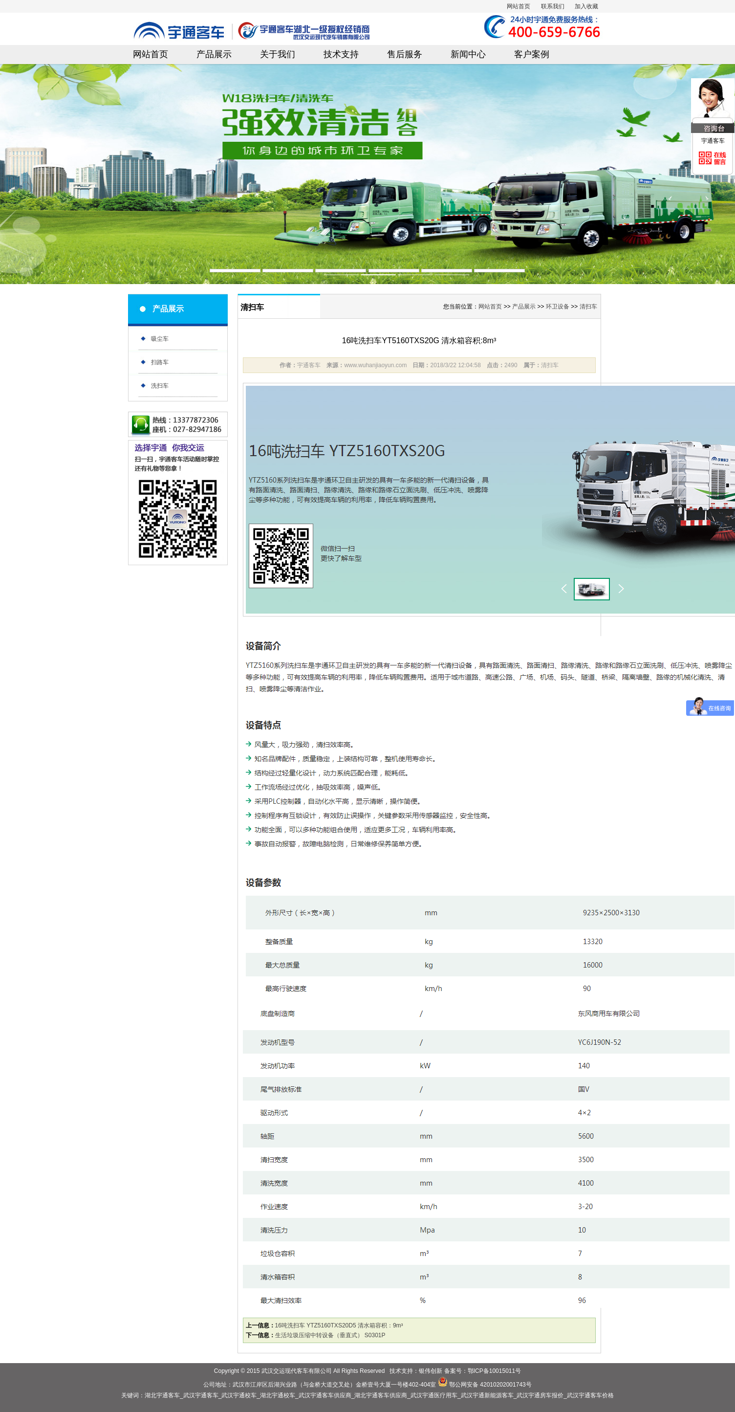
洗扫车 (160, 385)
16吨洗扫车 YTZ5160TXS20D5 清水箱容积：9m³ (339, 1325)
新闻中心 (468, 54)
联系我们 (552, 6)
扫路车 (160, 362)
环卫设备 (557, 306)
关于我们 (277, 54)
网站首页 (518, 6)
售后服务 (404, 54)
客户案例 (531, 54)
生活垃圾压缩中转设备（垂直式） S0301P (330, 1335)
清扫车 (588, 306)
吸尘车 (160, 338)
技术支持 (341, 54)
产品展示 (214, 54)
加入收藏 (586, 6)
